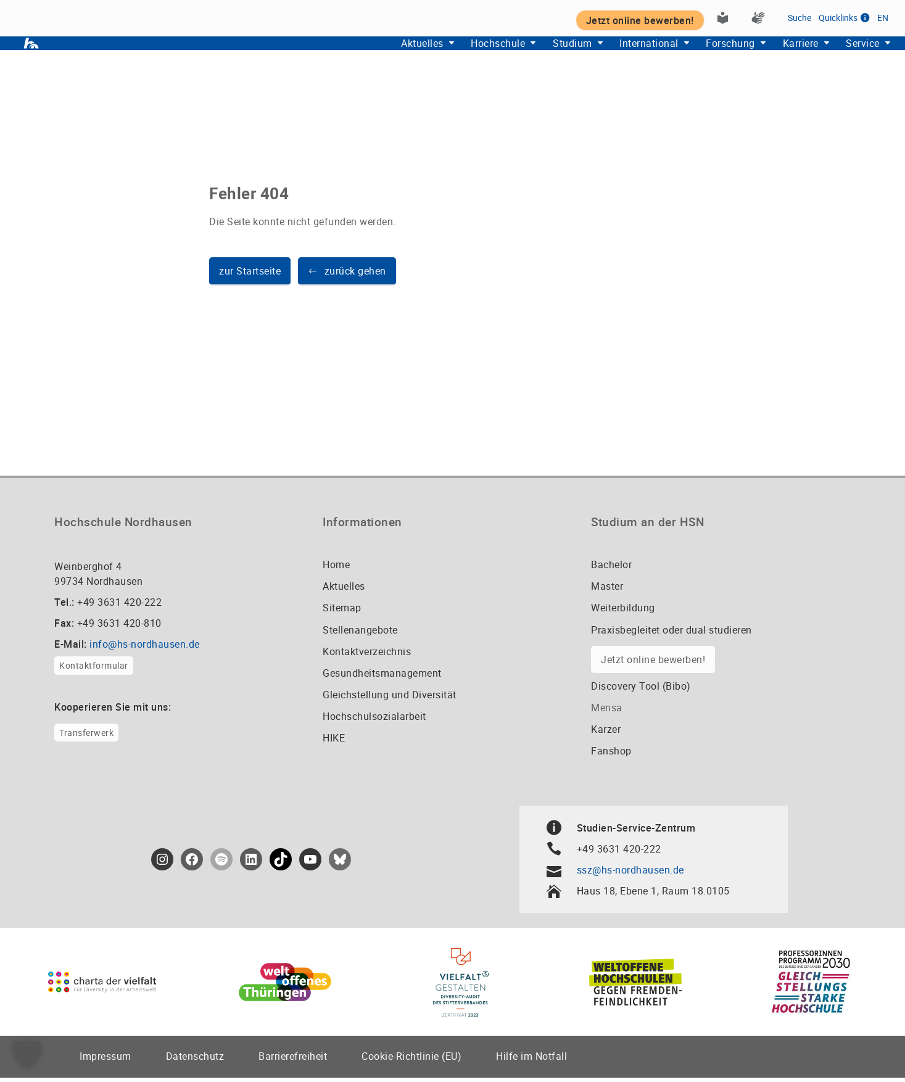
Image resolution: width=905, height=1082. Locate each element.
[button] (347, 276)
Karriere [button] (787, 56)
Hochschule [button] (453, 56)
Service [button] (857, 56)
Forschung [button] (710, 56)
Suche (799, 16)
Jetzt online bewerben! (653, 664)
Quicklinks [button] (844, 16)
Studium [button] (536, 56)
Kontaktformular (93, 670)
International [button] (620, 56)
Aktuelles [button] (369, 56)
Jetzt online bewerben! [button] (640, 19)
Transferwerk (86, 737)
